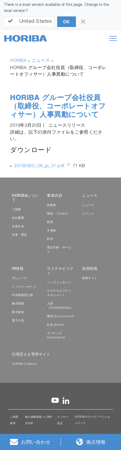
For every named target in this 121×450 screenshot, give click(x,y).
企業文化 (18, 226)
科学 (50, 239)
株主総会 (18, 312)
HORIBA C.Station (24, 364)
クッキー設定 (62, 420)
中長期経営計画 (22, 295)
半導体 (51, 230)
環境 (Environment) (60, 316)
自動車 (51, 205)
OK (66, 22)
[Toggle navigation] (113, 38)
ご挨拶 (16, 209)
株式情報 (18, 303)
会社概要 (18, 218)
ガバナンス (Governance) (56, 335)
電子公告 (18, 320)
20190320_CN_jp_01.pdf (40, 166)
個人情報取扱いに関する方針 (39, 420)
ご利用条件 (14, 420)
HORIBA (18, 61)
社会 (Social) (55, 325)
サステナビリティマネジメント (59, 293)
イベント (88, 213)
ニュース (41, 61)
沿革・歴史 (19, 235)
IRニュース (19, 278)
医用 (50, 222)
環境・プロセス (57, 213)
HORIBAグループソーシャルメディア (92, 420)
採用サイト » (91, 278)
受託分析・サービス (59, 249)
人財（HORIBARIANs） (60, 306)
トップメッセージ (24, 286)
